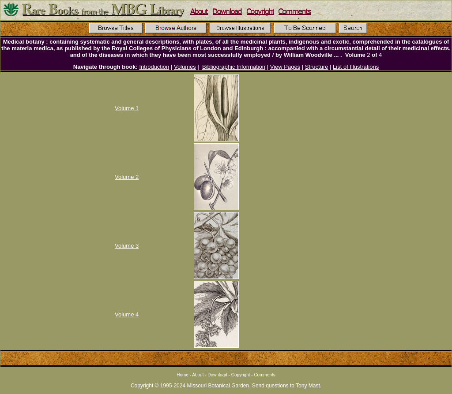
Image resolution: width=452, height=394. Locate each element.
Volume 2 (127, 177)
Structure (316, 66)
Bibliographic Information (233, 66)
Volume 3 (127, 245)
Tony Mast (308, 386)
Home (182, 374)
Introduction (154, 66)
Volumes (185, 66)
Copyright (240, 374)
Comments (264, 374)
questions (277, 386)
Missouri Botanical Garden (218, 386)
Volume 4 (127, 314)
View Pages (285, 66)
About (197, 374)
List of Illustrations (356, 66)
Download (217, 374)
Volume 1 (127, 108)
